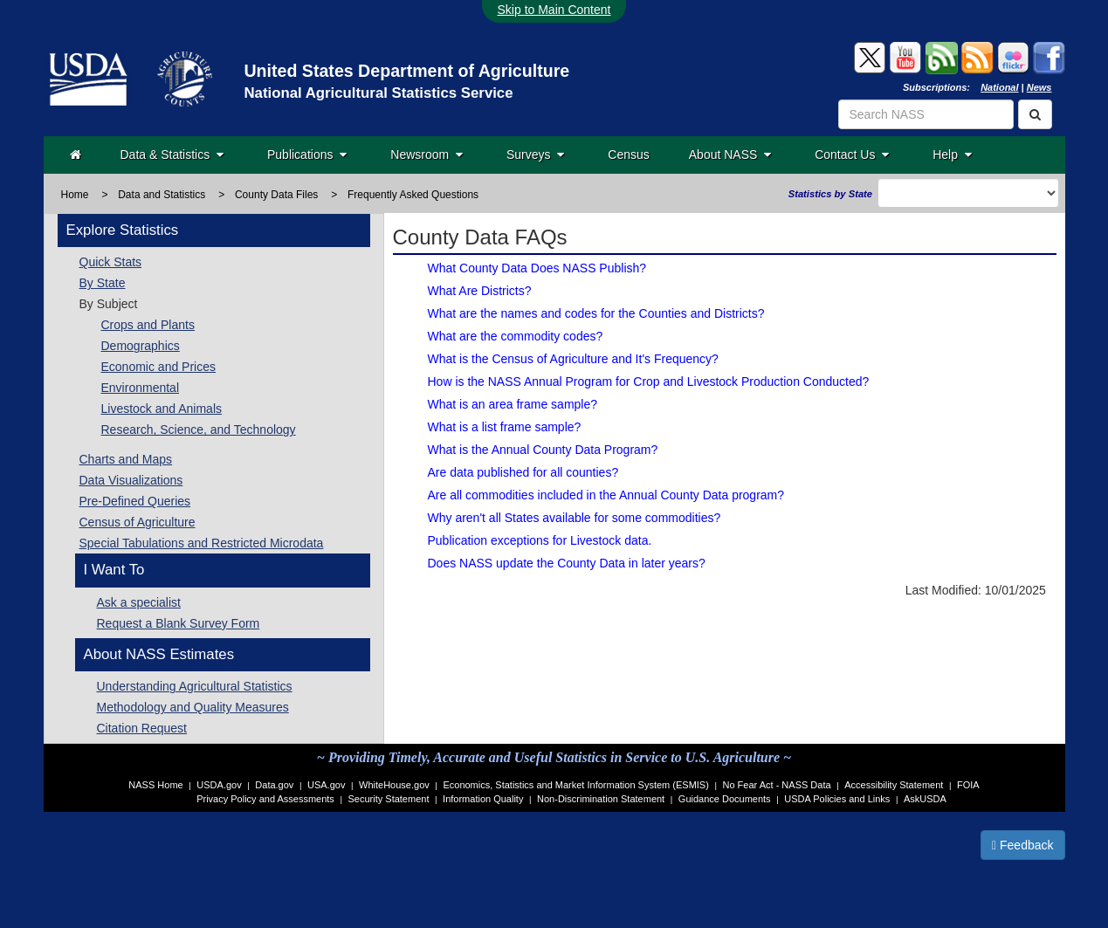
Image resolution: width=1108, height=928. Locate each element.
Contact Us (852, 155)
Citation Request (142, 728)
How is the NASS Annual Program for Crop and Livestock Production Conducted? (649, 381)
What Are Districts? (480, 291)
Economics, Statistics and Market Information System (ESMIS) (575, 785)
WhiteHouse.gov (394, 785)
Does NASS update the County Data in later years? (566, 563)
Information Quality (483, 799)
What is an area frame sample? (513, 404)
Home (75, 195)
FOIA (968, 785)
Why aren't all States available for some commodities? (574, 518)
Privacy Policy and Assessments (265, 799)
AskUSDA (925, 799)
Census (628, 155)
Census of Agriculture (137, 522)
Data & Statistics (172, 155)
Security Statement (389, 799)
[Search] (1035, 114)
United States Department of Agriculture (406, 70)
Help (952, 155)
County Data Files (276, 195)
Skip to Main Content (554, 10)
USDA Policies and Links (837, 799)
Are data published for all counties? (523, 472)
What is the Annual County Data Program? (543, 450)
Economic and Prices (159, 367)
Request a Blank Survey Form (178, 623)
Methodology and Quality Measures (193, 707)
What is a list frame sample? (505, 427)
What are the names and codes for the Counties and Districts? (596, 313)
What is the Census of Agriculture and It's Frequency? (573, 359)
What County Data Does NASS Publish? (537, 268)
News (1039, 87)
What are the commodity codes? (515, 336)
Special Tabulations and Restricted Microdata (201, 543)
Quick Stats (110, 262)
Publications (307, 155)
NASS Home (155, 785)
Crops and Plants (148, 325)
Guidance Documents (724, 799)
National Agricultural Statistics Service (378, 93)
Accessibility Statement (893, 785)
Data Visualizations (131, 480)
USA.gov (326, 785)
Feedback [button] (1023, 845)
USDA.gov (218, 785)
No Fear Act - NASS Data (777, 785)
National (999, 87)
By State (102, 283)
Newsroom (426, 155)
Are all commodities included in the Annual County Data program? (606, 495)
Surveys (535, 155)
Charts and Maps (126, 459)
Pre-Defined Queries (135, 501)
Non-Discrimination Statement (600, 799)
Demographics (140, 346)
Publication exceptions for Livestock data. (540, 540)
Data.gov (274, 785)
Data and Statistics (161, 195)
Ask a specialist (139, 602)
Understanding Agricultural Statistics (194, 686)
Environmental (140, 388)
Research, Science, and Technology (198, 430)
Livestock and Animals (162, 409)
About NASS (730, 155)
